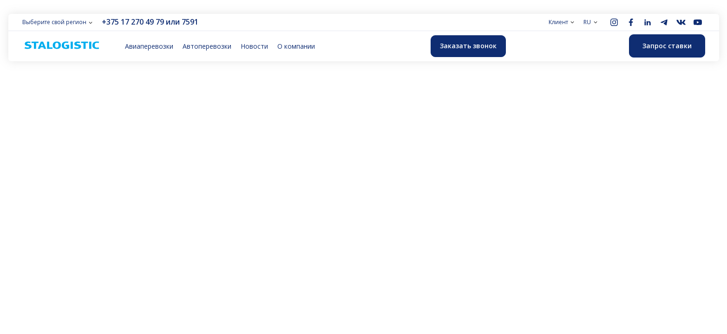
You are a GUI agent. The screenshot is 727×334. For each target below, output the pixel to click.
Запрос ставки (667, 45)
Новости (254, 46)
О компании (296, 46)
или (173, 22)
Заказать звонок (468, 45)
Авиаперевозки (149, 46)
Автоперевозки (207, 46)
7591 (190, 22)
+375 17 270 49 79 (133, 22)
